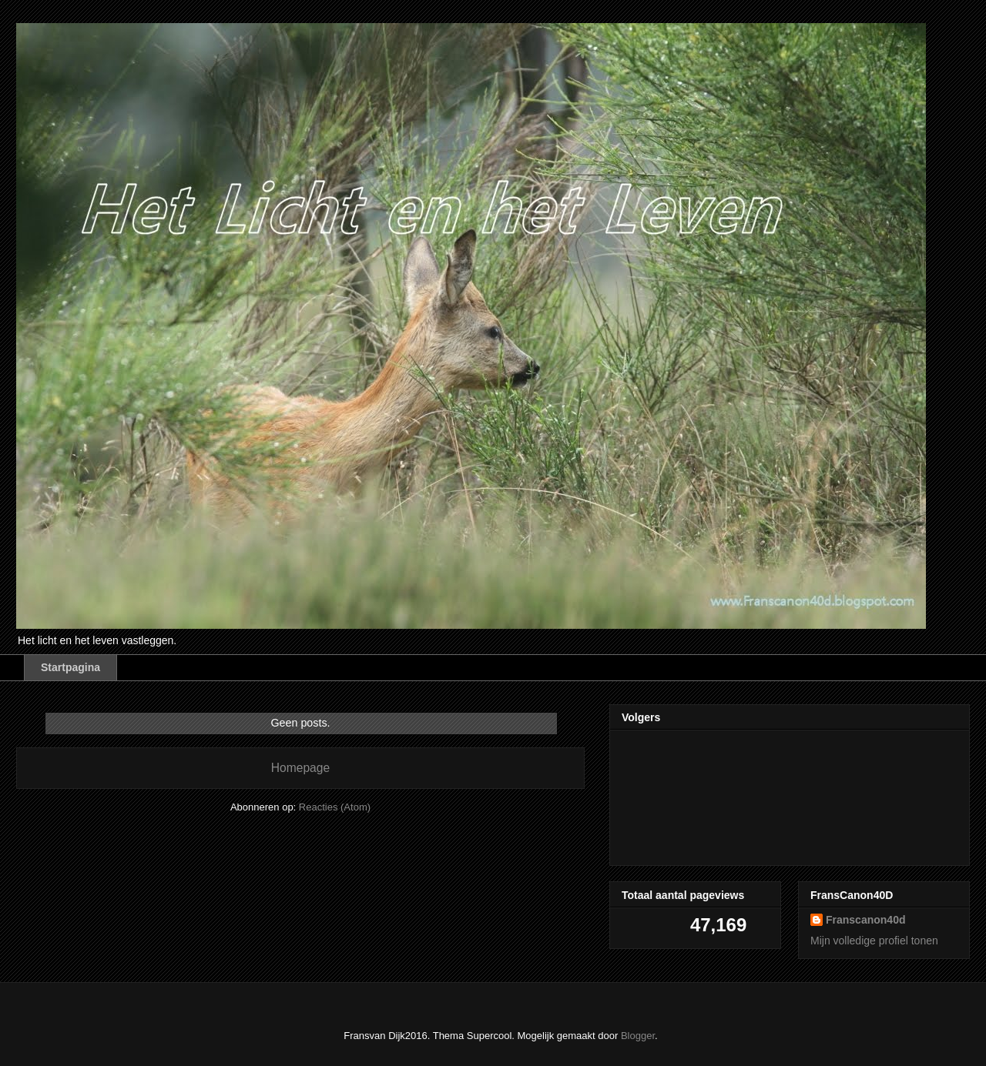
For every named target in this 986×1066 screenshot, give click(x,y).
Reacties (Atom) (335, 807)
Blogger (638, 1035)
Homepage (300, 767)
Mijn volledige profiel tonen (874, 940)
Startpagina (70, 667)
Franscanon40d (865, 920)
